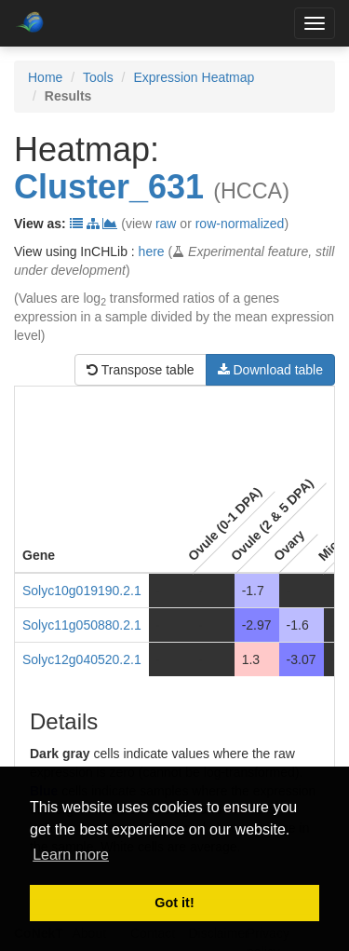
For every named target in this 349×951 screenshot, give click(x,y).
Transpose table (141, 369)
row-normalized (240, 223)
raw (166, 223)
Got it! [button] (174, 902)
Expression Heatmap (193, 77)
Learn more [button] (71, 855)
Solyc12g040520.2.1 (81, 659)
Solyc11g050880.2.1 (81, 625)
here (152, 251)
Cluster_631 (109, 187)
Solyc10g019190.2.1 (81, 590)
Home (45, 77)
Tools (98, 77)
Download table (270, 369)
